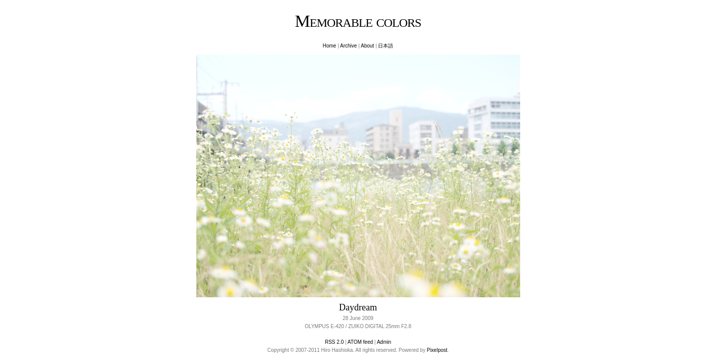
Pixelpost (437, 350)
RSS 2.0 (334, 342)
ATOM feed (360, 342)
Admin (384, 342)
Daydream (358, 307)
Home (329, 46)
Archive (348, 46)
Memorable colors (358, 21)
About (367, 46)
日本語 (385, 46)
